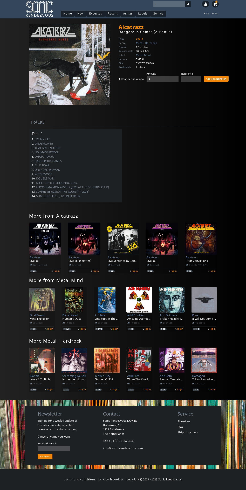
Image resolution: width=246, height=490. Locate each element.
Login (139, 38)
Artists (128, 13)
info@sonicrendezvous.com (123, 448)
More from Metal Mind (56, 280)
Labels (142, 13)
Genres (158, 13)
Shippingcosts (187, 432)
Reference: (187, 73)
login (57, 270)
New (80, 13)
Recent (113, 13)
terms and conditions (79, 479)
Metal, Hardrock (146, 43)
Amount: (151, 73)
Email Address (47, 443)
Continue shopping (131, 78)
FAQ (206, 13)
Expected (95, 13)
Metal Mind (143, 55)
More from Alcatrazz (53, 215)
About (215, 13)
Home (67, 13)
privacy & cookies (111, 479)
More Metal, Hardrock (55, 340)
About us (183, 421)
